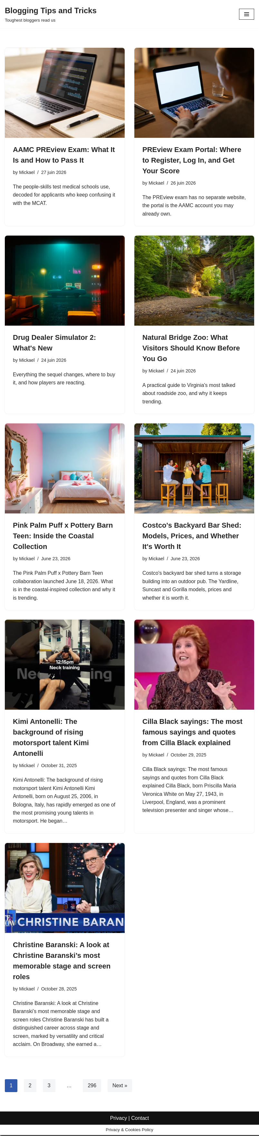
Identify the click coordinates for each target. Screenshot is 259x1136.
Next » (119, 1086)
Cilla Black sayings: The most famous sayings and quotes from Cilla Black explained (192, 732)
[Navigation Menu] (246, 14)
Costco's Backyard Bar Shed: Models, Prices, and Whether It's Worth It (191, 536)
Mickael (27, 172)
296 (92, 1086)
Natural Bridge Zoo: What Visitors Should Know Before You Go (191, 348)
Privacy (118, 1129)
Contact (140, 1129)
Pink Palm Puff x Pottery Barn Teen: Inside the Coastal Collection (63, 536)
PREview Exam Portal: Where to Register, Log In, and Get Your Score (191, 160)
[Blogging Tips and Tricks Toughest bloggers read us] (51, 14)
